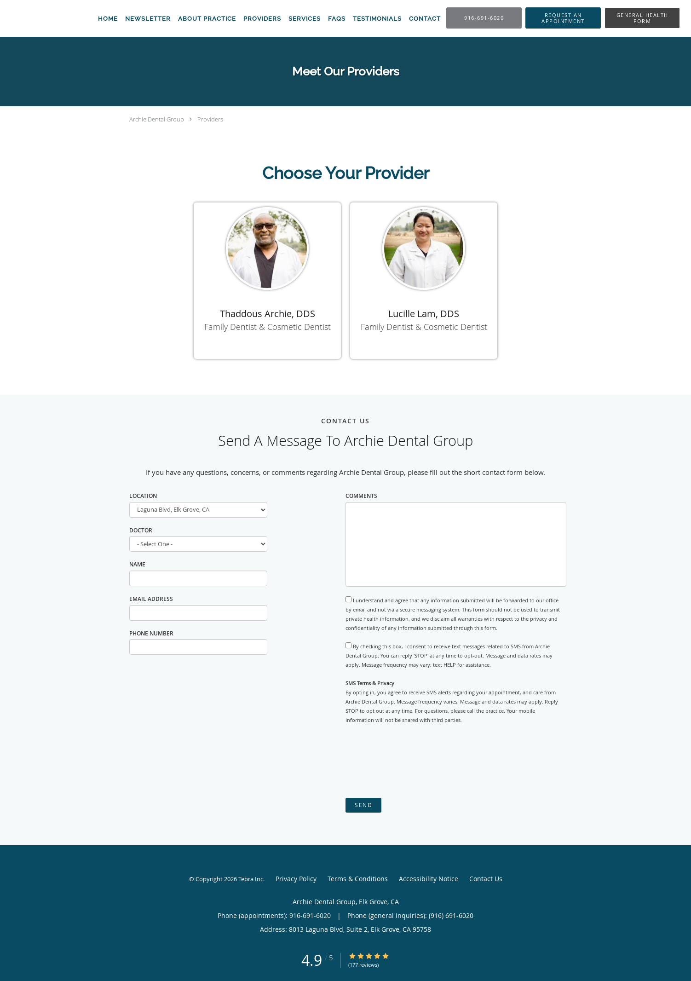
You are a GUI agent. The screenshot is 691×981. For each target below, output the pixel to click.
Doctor (140, 530)
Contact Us (485, 878)
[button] (563, 18)
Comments (361, 496)
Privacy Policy (296, 878)
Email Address (151, 599)
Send (363, 805)
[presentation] (415, 761)
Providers (210, 119)
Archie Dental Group (156, 119)
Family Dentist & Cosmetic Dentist (267, 327)
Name (137, 564)
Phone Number (151, 633)
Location (143, 496)
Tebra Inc (250, 879)
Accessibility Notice (428, 878)
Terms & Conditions (358, 878)
